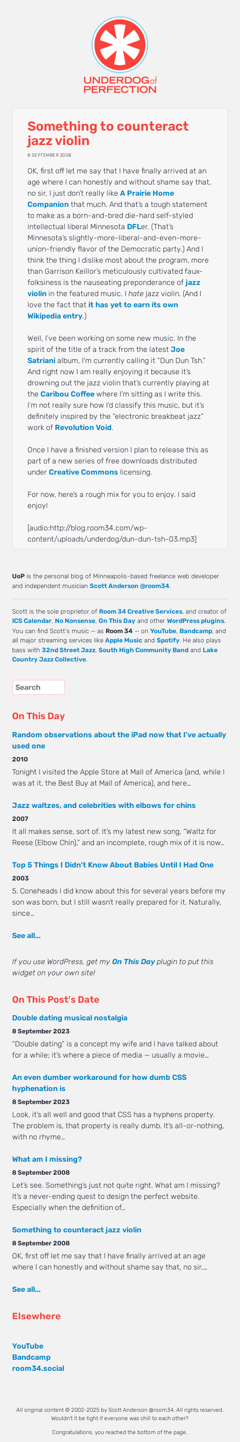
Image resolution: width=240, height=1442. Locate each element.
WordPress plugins (195, 620)
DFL (134, 226)
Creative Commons (83, 472)
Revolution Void (83, 427)
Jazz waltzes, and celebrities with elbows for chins (104, 805)
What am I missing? (47, 1159)
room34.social (38, 1368)
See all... (26, 935)
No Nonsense (75, 620)
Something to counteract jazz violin (76, 1229)
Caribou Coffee (67, 394)
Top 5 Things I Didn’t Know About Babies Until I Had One (112, 864)
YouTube (163, 631)
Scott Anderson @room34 (129, 585)
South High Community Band (143, 650)
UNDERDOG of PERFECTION (120, 46)
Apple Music (123, 640)
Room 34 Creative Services (140, 611)
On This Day (117, 620)
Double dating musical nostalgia (69, 1017)
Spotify (168, 640)
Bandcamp (196, 631)
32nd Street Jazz (68, 650)
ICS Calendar (32, 620)
